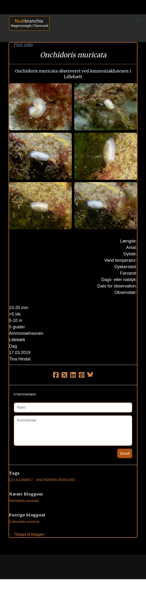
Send (124, 453)
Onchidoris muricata (24, 501)
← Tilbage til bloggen (26, 534)
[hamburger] (138, 21)
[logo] (27, 28)
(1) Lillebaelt (21, 480)
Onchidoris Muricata (55, 480)
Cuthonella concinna (24, 522)
